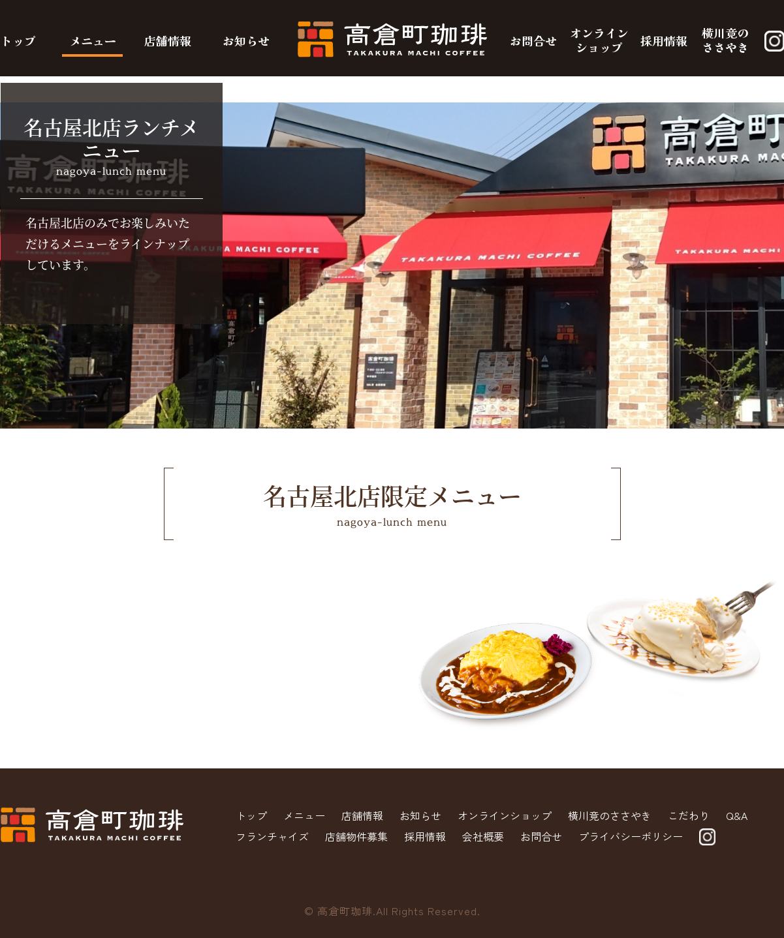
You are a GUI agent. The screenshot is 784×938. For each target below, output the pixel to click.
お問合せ (533, 40)
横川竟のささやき (725, 39)
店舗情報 (167, 40)
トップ (18, 40)
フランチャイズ (272, 836)
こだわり (689, 815)
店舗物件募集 (356, 836)
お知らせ (246, 40)
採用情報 (663, 40)
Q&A (736, 815)
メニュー (92, 40)
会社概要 (483, 836)
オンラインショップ (599, 39)
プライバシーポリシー (630, 836)
